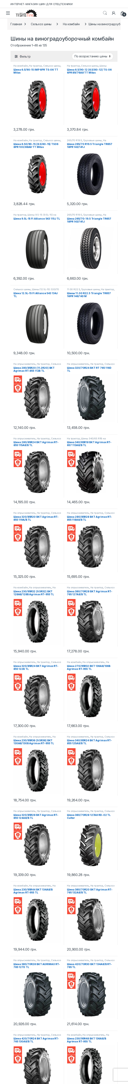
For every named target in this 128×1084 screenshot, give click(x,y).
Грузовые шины (92, 140)
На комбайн (71, 24)
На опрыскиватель (24, 363)
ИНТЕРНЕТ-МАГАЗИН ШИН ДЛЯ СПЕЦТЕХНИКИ (41, 4)
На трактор (35, 65)
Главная (16, 24)
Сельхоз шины (41, 24)
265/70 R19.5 (74, 140)
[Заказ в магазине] (92, 56)
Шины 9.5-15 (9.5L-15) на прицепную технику (34, 216)
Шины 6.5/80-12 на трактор (87, 67)
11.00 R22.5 (73, 289)
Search (105, 13)
